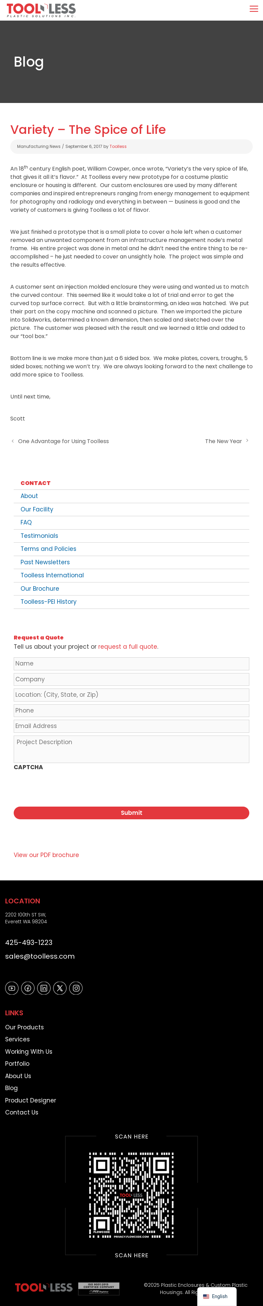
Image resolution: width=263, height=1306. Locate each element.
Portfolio (17, 1060)
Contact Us (21, 1109)
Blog (11, 1084)
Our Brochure (40, 589)
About (29, 496)
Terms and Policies (48, 549)
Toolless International (52, 575)
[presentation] (66, 787)
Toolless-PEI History (49, 602)
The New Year (223, 441)
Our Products (24, 1023)
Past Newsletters (45, 562)
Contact (36, 483)
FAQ (26, 522)
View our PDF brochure (46, 851)
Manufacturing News (39, 146)
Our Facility (37, 509)
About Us (18, 1072)
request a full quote (127, 647)
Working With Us (28, 1048)
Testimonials (39, 536)
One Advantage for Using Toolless (63, 441)
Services (17, 1036)
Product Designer (30, 1097)
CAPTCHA (28, 767)
